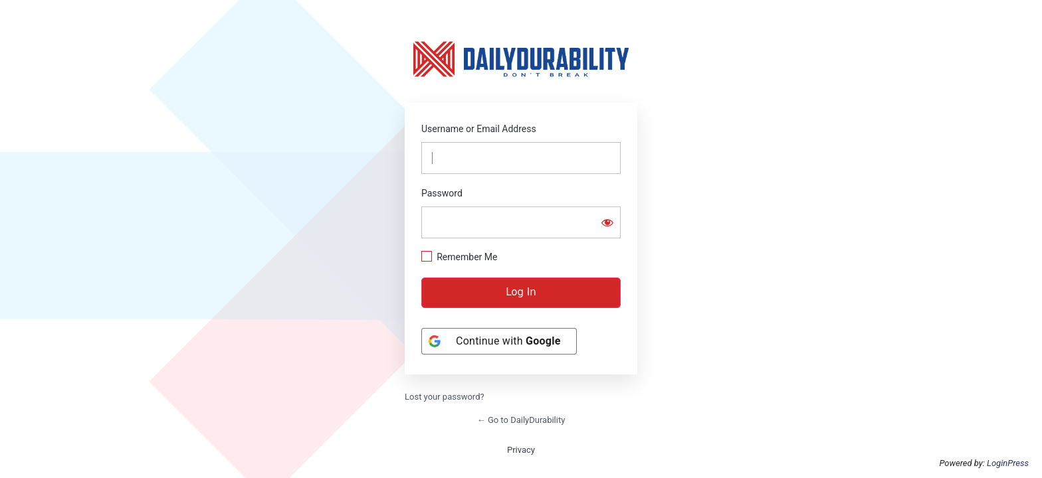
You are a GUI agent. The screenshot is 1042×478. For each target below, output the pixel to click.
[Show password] (607, 222)
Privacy (521, 450)
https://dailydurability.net (521, 59)
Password (442, 193)
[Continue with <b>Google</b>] (499, 341)
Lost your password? (444, 397)
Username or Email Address (478, 128)
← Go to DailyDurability (521, 420)
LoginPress (1008, 463)
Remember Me (467, 257)
